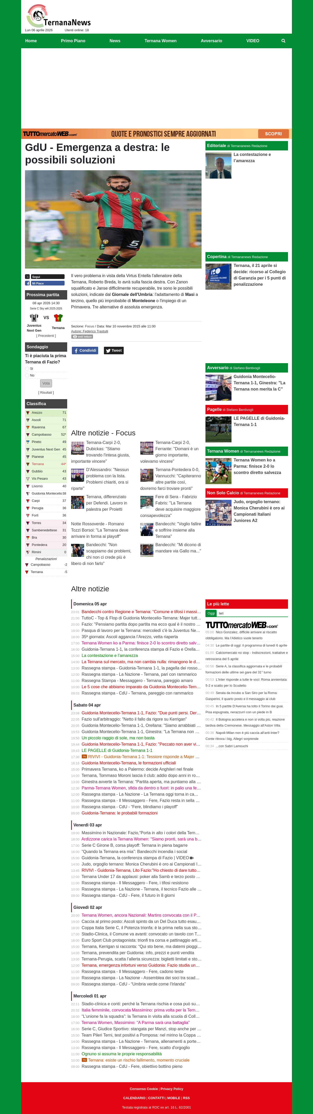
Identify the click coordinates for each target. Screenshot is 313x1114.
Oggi (211, 613)
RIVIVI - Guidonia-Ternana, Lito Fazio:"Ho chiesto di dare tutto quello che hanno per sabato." (167, 870)
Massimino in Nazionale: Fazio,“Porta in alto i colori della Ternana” (143, 833)
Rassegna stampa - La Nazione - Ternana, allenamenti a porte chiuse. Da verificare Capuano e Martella (177, 1041)
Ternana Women (223, 451)
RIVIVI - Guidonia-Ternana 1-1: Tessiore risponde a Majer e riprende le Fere (155, 756)
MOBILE (173, 1098)
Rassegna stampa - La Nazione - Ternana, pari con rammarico (139, 674)
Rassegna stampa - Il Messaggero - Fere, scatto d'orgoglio (136, 1047)
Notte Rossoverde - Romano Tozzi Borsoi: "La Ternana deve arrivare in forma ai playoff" (99, 530)
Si (31, 368)
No (32, 375)
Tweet (114, 350)
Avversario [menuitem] (211, 41)
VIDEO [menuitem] (252, 41)
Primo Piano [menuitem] (73, 41)
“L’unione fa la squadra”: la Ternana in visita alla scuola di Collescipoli (146, 1016)
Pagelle (214, 409)
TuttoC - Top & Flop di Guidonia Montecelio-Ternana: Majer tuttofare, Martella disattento (162, 618)
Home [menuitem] (31, 41)
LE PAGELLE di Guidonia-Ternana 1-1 (117, 750)
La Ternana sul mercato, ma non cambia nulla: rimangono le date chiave (148, 662)
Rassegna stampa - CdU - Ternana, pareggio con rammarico (137, 693)
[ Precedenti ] (46, 336)
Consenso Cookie (144, 1089)
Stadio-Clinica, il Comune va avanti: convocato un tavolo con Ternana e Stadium (156, 934)
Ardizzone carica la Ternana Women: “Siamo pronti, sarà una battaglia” (147, 839)
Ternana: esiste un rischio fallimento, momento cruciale (136, 1060)
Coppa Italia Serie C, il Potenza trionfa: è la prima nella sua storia (142, 928)
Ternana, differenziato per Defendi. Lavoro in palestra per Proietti (106, 503)
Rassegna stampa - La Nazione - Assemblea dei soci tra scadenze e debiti (150, 978)
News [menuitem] (115, 41)
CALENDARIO (134, 1098)
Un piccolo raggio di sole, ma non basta (118, 738)
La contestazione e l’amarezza (110, 655)
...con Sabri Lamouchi (232, 746)
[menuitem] (283, 41)
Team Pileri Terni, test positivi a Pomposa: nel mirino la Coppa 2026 (144, 1035)
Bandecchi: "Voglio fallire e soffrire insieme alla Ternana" (178, 530)
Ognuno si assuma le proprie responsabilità (122, 1054)
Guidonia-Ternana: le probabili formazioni (120, 813)
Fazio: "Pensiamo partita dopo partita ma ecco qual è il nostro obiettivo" (148, 624)
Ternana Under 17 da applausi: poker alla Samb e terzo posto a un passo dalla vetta (159, 876)
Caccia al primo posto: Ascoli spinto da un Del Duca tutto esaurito (142, 921)
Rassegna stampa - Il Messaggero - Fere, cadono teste (133, 971)
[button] (46, 383)
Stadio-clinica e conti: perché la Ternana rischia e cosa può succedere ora (150, 1004)
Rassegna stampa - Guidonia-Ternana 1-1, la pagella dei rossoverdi (144, 668)
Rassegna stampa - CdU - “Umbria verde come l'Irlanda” (134, 984)
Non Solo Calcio (223, 493)
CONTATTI (156, 1098)
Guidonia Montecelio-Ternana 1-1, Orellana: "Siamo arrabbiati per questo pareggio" (158, 725)
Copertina (217, 256)
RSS (186, 1098)
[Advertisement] (156, 87)
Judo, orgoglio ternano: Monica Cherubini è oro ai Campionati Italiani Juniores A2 (156, 864)
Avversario (217, 368)
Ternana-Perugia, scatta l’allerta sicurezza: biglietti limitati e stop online (147, 959)
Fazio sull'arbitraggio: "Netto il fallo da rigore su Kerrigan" (134, 719)
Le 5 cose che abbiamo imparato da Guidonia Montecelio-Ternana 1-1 (146, 687)
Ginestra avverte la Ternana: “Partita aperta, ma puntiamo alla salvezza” (148, 782)
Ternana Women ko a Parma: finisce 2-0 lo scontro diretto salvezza (143, 643)
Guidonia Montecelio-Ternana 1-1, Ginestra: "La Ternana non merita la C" (149, 731)
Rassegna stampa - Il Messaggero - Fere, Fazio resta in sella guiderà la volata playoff (161, 800)
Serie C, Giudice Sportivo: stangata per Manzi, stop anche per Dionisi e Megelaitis (157, 1029)
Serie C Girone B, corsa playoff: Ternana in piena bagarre (135, 845)
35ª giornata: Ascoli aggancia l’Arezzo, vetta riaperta (130, 637)
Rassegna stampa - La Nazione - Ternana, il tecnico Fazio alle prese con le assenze (159, 889)
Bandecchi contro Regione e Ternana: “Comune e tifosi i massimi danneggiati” (154, 612)
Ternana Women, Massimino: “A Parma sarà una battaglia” (136, 1022)
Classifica (36, 403)
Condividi (85, 350)
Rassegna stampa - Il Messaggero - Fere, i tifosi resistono (135, 883)
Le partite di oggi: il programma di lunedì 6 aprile (251, 645)
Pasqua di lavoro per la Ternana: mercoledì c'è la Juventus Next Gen (145, 630)
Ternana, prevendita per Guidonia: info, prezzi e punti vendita (138, 953)
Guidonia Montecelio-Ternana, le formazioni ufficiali (129, 763)
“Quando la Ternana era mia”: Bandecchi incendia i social (134, 851)
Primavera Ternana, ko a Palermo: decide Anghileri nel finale (137, 769)
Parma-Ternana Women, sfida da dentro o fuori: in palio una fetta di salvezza (152, 788)
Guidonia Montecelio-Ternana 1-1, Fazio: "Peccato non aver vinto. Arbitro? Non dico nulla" (165, 744)
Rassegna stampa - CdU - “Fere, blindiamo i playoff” (130, 807)
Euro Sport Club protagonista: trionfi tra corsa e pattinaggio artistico (144, 940)
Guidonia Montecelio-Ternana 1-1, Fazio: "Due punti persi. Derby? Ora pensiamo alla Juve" (166, 713)
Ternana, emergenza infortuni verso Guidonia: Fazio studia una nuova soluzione (155, 965)
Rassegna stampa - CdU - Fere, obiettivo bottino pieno (132, 1066)
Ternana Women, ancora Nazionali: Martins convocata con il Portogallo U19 (151, 915)
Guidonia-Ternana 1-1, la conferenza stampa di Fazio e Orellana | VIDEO (149, 649)
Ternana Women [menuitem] (161, 41)
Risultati (46, 392)
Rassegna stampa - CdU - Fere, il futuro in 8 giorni (128, 895)
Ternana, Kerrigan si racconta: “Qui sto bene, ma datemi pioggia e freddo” (149, 946)
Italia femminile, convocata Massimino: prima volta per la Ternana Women (150, 1010)
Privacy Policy (172, 1089)
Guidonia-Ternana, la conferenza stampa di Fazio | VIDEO (135, 858)
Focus (89, 326)
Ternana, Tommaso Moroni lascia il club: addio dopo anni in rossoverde (147, 775)
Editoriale (216, 145)
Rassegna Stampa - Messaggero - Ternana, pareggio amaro (137, 680)
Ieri (221, 613)
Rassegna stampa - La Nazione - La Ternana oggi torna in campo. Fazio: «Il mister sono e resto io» (173, 794)
